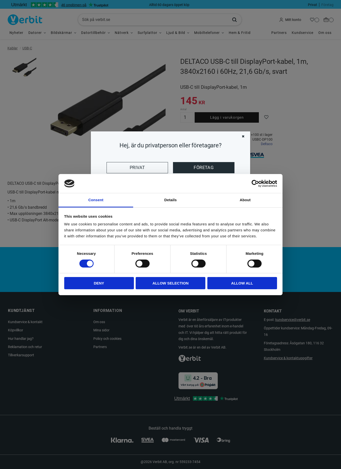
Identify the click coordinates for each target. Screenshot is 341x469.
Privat (137, 167)
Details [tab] (170, 200)
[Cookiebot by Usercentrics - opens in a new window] (255, 183)
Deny (99, 283)
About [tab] (245, 200)
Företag (204, 167)
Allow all (242, 283)
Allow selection (171, 283)
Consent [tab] (96, 200)
